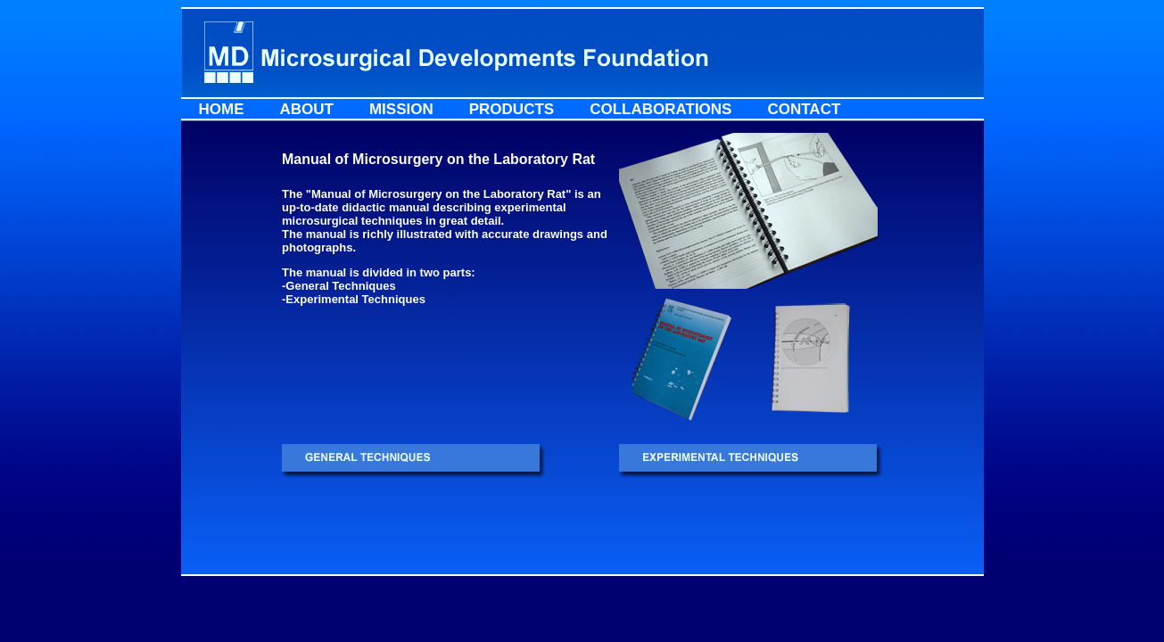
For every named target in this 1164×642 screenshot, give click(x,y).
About (307, 109)
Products (511, 109)
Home (221, 109)
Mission (401, 109)
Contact (803, 109)
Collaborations (660, 109)
